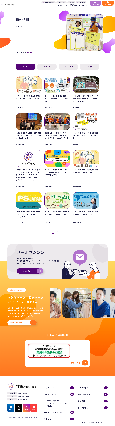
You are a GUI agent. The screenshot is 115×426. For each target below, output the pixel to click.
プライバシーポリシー (13, 413)
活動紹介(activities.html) (57, 351)
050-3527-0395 (23, 391)
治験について (49, 414)
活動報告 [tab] (90, 66)
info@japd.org (23, 394)
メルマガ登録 (83, 383)
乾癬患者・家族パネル (16, 324)
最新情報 (81, 396)
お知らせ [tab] (47, 66)
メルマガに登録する (25, 272)
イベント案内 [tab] (68, 66)
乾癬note (82, 5)
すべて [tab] (25, 67)
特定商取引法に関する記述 (30, 413)
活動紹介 (50, 401)
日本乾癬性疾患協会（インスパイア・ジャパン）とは (57, 397)
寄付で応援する (84, 389)
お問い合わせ (83, 403)
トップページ (20, 52)
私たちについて (50, 389)
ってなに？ (73, 4)
